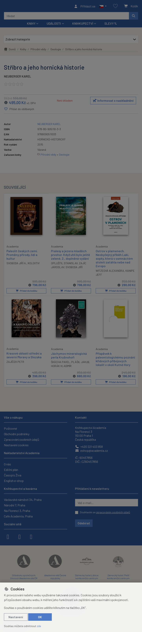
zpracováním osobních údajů (113, 512)
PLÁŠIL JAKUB (80, 362)
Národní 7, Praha (14, 505)
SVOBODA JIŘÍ (74, 268)
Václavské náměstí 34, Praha (23, 499)
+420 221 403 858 (89, 446)
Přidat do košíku (26, 291)
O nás (7, 464)
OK (40, 617)
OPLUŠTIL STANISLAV (64, 264)
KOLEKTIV (34, 264)
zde (39, 626)
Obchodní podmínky (16, 434)
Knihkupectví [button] (82, 24)
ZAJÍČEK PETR (15, 362)
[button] (103, 7)
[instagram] (19, 536)
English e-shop (14, 481)
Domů (10, 50)
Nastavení (15, 617)
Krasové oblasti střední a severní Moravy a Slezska (24, 356)
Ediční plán (11, 469)
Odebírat (84, 523)
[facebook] (8, 536)
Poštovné (10, 428)
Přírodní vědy (38, 50)
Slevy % (110, 24)
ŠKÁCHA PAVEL (60, 362)
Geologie (55, 50)
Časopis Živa (12, 475)
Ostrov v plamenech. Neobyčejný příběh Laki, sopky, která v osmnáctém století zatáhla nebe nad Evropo (114, 259)
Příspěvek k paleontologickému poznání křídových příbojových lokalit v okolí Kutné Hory (115, 360)
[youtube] (31, 536)
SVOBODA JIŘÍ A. (16, 264)
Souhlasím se (105, 512)
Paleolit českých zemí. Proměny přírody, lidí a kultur (22, 255)
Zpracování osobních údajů (21, 439)
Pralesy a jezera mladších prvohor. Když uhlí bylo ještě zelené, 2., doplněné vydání (70, 255)
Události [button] (54, 24)
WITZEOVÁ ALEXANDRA (110, 272)
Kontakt (81, 417)
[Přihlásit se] (84, 7)
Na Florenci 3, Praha (17, 511)
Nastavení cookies (16, 445)
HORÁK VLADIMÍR (61, 366)
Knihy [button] (31, 24)
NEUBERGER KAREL (17, 77)
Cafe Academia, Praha (18, 516)
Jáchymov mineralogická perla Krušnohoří (69, 356)
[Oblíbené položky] (115, 7)
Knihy (23, 50)
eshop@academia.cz (91, 450)
